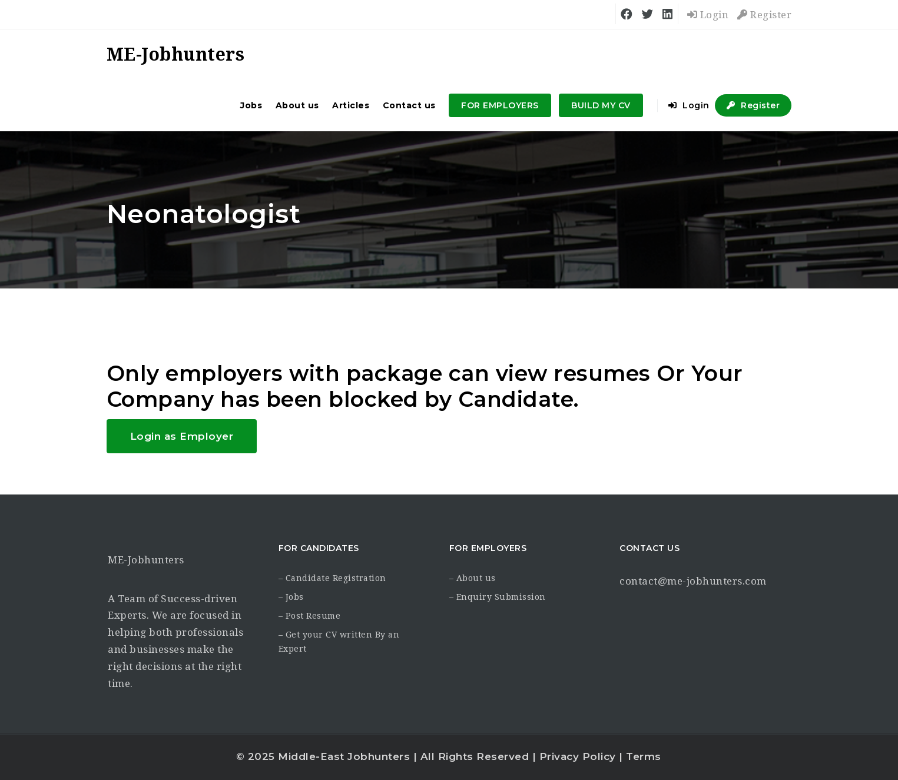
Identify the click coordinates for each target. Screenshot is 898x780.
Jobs (251, 105)
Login (708, 15)
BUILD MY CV (601, 105)
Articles (350, 105)
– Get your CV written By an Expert (339, 641)
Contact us (409, 105)
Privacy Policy (577, 756)
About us (297, 105)
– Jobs (291, 597)
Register (764, 15)
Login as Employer (182, 436)
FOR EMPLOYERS (500, 105)
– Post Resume (310, 615)
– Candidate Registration (332, 578)
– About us (472, 578)
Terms (643, 756)
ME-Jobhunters (146, 560)
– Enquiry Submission (497, 597)
